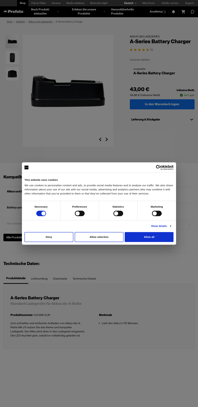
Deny (49, 236)
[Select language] (130, 3)
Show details (159, 226)
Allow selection (99, 236)
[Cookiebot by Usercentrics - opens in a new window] (159, 167)
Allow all (149, 236)
